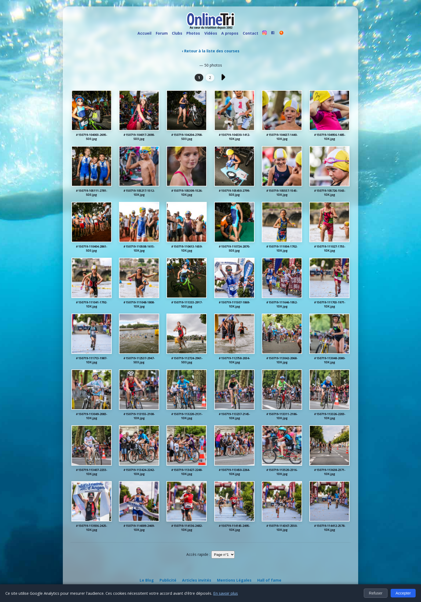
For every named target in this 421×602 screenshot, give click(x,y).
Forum (162, 33)
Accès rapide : (198, 554)
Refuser (375, 593)
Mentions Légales (234, 580)
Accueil (144, 33)
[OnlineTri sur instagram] (264, 33)
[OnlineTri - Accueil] (210, 21)
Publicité (167, 580)
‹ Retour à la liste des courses (210, 50)
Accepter (403, 593)
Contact (250, 33)
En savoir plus (225, 593)
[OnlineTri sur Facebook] (273, 33)
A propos (229, 33)
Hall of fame (269, 580)
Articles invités (196, 580)
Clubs (177, 33)
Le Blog (147, 580)
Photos (193, 33)
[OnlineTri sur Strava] (281, 33)
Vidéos (210, 33)
